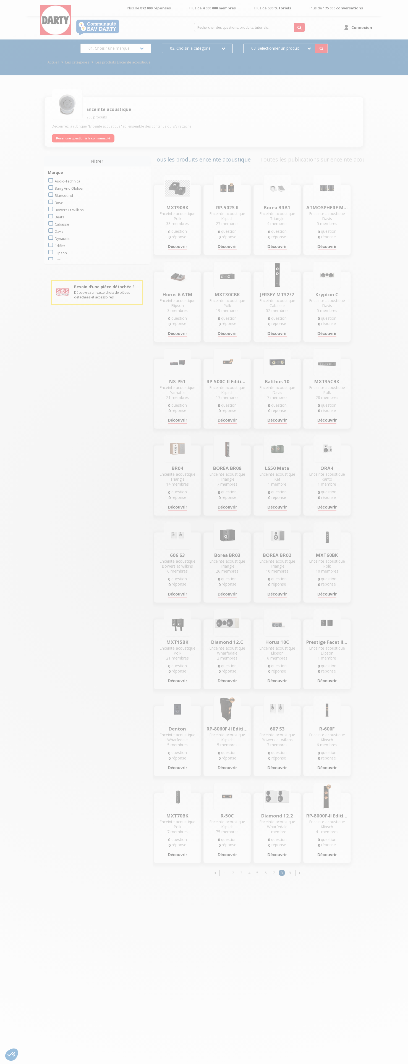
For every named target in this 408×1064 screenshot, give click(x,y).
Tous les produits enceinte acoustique (202, 159)
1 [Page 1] (225, 872)
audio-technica (67, 181)
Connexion (361, 27)
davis (59, 231)
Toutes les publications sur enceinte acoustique (321, 159)
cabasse (62, 224)
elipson (61, 253)
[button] (215, 873)
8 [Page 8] (282, 872)
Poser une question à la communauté (83, 138)
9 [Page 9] (290, 872)
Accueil (53, 62)
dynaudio (62, 238)
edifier (60, 245)
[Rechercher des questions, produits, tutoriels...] (299, 27)
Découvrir (177, 246)
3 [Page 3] (241, 872)
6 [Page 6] (266, 872)
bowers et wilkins (69, 210)
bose (59, 202)
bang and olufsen (70, 188)
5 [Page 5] (257, 872)
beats (59, 217)
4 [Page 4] (249, 872)
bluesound (64, 195)
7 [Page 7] (274, 872)
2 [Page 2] (233, 872)
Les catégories (77, 62)
